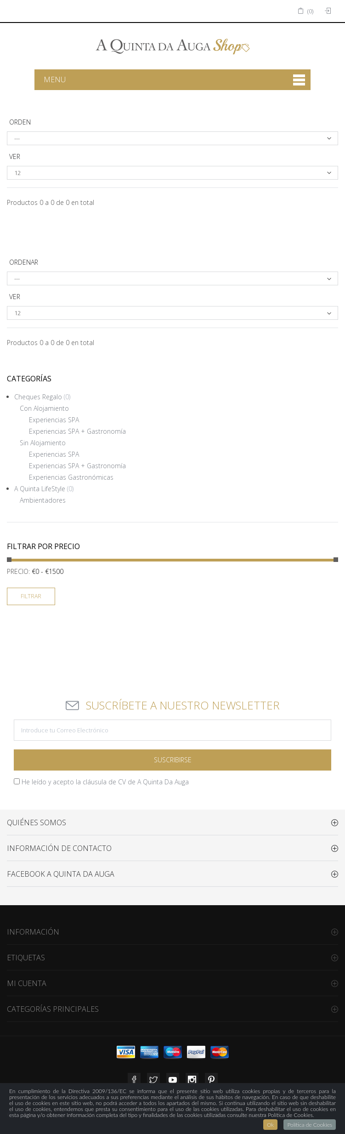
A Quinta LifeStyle (44, 488)
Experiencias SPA (54, 419)
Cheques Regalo (42, 396)
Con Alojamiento (44, 408)
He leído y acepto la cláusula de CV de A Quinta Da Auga (105, 781)
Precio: (18, 571)
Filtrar (31, 596)
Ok (270, 1124)
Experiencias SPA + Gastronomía (77, 431)
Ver (14, 156)
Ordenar (23, 262)
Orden (20, 122)
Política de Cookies (309, 1124)
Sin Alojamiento (43, 442)
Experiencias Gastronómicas (71, 477)
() (305, 11)
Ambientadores (43, 500)
